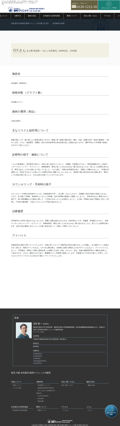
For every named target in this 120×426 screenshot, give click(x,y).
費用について (72, 16)
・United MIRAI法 (42, 396)
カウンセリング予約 (109, 5)
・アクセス (65, 410)
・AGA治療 (40, 398)
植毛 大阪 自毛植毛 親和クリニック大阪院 (31, 372)
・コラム (89, 410)
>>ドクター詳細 (38, 332)
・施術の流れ (90, 385)
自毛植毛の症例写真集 (51, 16)
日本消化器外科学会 (39, 361)
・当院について (16, 385)
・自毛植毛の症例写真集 (19, 410)
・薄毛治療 (40, 401)
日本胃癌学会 (37, 354)
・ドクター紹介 (16, 388)
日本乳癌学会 (37, 356)
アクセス (107, 16)
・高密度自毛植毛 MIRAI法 (45, 388)
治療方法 (17, 16)
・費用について (41, 410)
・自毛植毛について (42, 385)
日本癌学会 (36, 358)
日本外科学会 (37, 363)
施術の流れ (32, 16)
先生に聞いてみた (90, 16)
